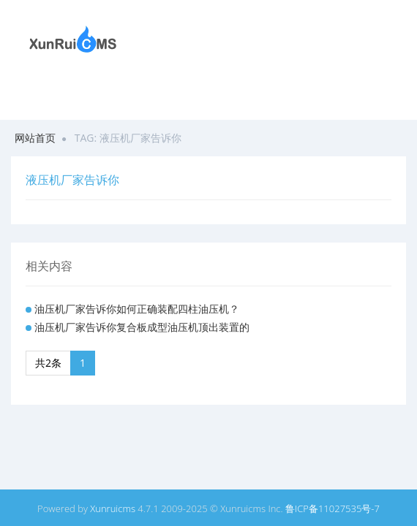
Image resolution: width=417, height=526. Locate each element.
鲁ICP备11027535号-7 (332, 508)
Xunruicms (112, 508)
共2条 (48, 363)
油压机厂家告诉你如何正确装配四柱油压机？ (136, 309)
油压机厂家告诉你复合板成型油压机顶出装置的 (141, 327)
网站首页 (35, 138)
